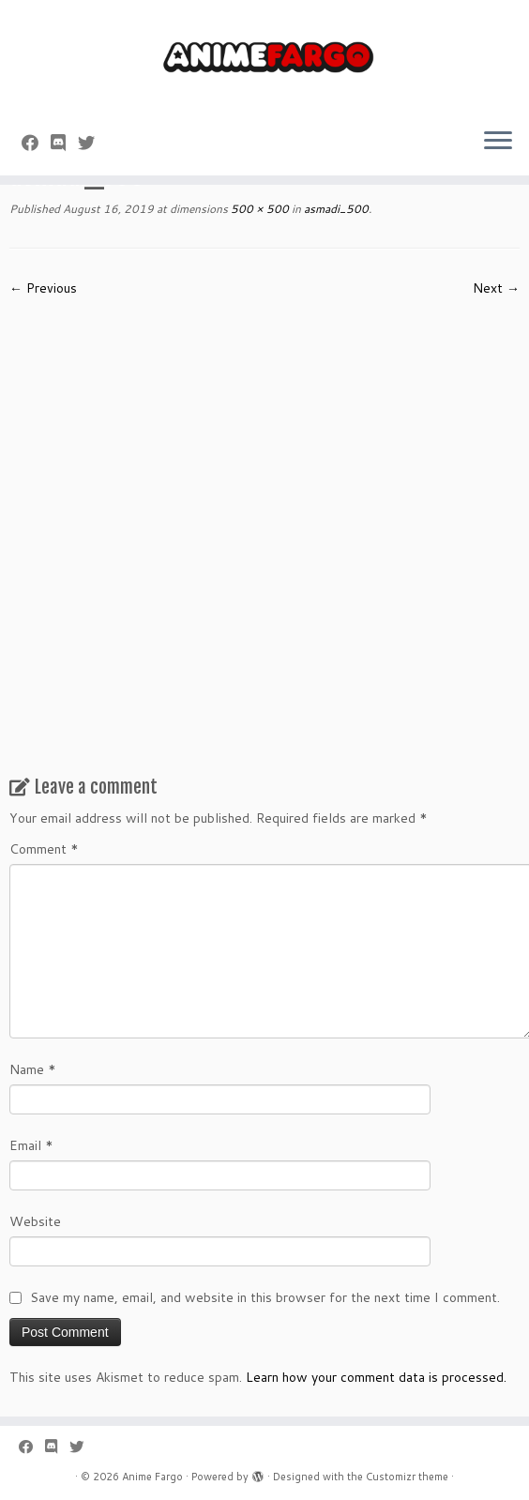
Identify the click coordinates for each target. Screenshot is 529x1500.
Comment (44, 849)
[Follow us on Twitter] (92, 142)
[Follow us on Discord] (64, 142)
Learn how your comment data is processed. (376, 1377)
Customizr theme (407, 1476)
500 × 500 (258, 209)
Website (35, 1221)
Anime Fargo (152, 1476)
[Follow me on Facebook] (36, 142)
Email (31, 1145)
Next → (496, 288)
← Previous (43, 288)
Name (32, 1069)
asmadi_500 (335, 209)
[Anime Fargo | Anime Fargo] (264, 56)
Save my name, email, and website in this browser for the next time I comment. (265, 1297)
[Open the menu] (498, 142)
